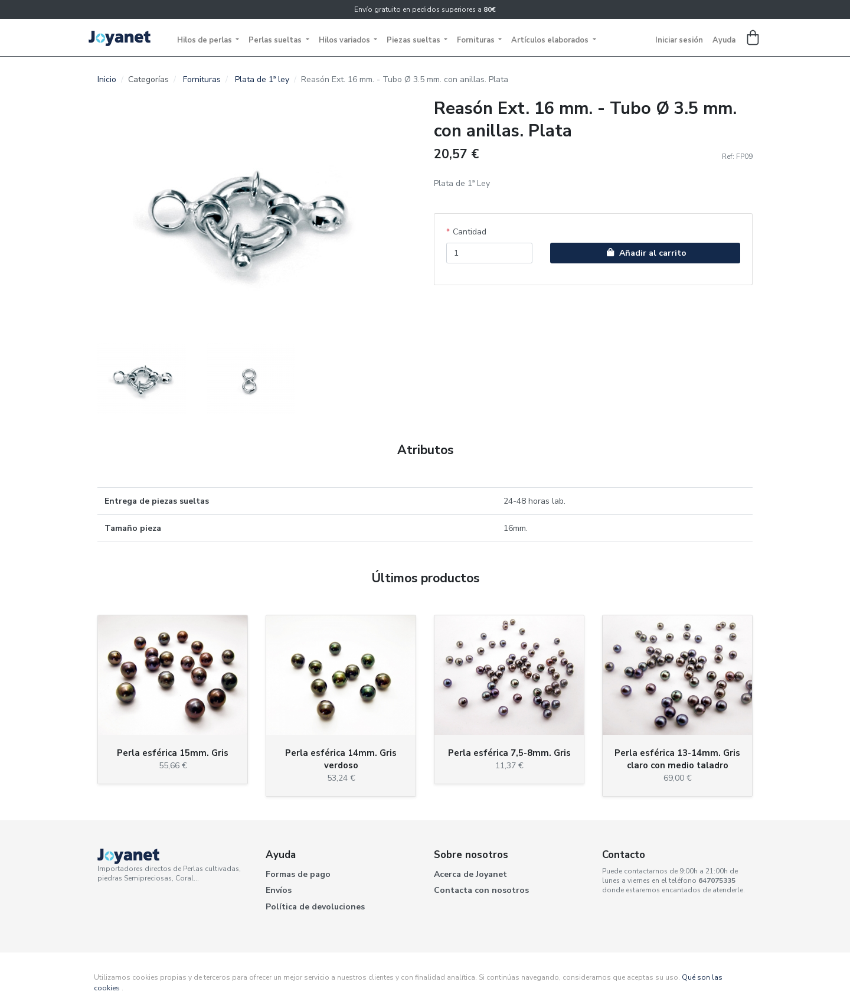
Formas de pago (298, 874)
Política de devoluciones (315, 906)
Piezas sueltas (414, 40)
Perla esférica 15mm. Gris (172, 753)
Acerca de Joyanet (470, 874)
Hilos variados (345, 40)
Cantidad (469, 231)
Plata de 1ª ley (262, 79)
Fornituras (476, 40)
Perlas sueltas (276, 40)
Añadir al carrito (645, 253)
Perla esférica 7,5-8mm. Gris (509, 753)
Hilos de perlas (205, 40)
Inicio (106, 79)
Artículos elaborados (550, 40)
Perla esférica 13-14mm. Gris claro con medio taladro (677, 759)
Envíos (279, 890)
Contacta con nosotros (481, 890)
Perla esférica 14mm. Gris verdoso (341, 759)
